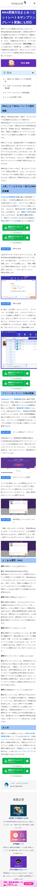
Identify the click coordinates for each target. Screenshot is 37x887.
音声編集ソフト (18, 844)
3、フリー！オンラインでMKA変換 (17, 93)
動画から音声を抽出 (28, 212)
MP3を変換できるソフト (18, 870)
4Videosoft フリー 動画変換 (11, 399)
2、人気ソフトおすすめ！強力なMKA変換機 (18, 87)
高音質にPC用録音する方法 (18, 818)
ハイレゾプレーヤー (24, 751)
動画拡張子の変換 (23, 408)
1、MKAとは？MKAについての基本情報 (18, 80)
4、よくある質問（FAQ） (14, 97)
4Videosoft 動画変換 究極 (10, 197)
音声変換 (25, 783)
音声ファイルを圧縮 (13, 221)
